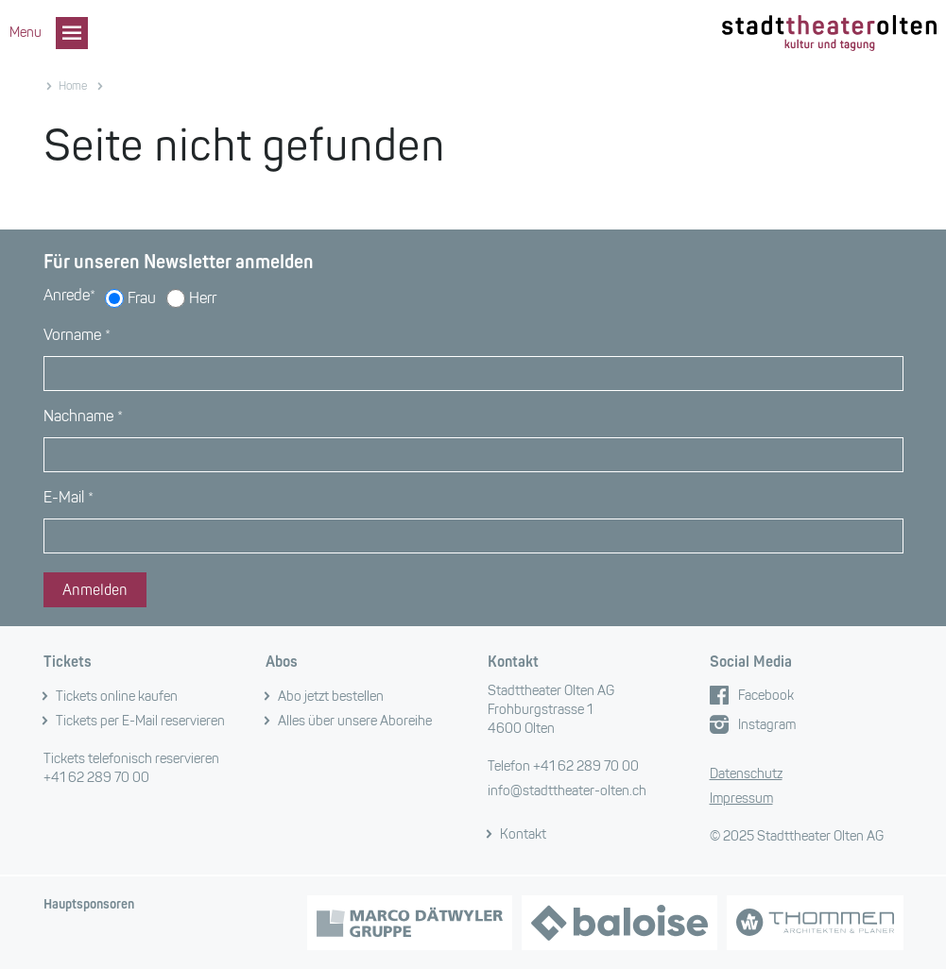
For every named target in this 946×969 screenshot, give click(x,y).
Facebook (766, 696)
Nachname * (83, 416)
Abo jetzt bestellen (331, 696)
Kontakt (523, 834)
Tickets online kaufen (117, 696)
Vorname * (77, 335)
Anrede (69, 295)
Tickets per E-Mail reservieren (140, 721)
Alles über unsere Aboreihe (355, 721)
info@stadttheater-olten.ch (567, 791)
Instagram (767, 725)
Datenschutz (746, 774)
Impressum (741, 798)
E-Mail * (68, 497)
